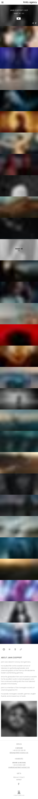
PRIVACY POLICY (19, 777)
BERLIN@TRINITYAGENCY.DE (19, 753)
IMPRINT (19, 780)
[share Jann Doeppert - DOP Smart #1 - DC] (33, 23)
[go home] (30, 2)
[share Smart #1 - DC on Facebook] (35, 24)
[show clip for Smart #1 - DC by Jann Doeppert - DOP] (19, 15)
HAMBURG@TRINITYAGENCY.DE (19, 767)
